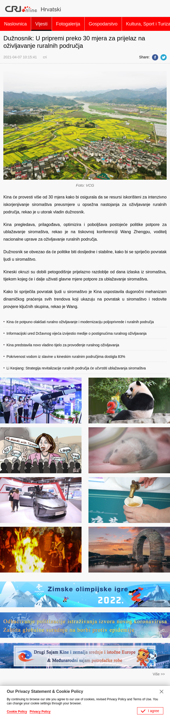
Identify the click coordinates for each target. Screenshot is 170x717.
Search (161, 9)
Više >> (159, 674)
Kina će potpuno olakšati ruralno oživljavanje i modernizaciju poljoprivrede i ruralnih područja (80, 322)
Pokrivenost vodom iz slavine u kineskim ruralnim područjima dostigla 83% (65, 357)
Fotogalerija (68, 23)
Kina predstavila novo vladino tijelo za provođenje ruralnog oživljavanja (62, 345)
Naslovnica (15, 23)
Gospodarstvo (103, 23)
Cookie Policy (17, 711)
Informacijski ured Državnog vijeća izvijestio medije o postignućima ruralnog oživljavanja (76, 333)
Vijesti (41, 23)
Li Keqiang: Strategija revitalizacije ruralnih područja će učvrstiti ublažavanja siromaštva (76, 368)
